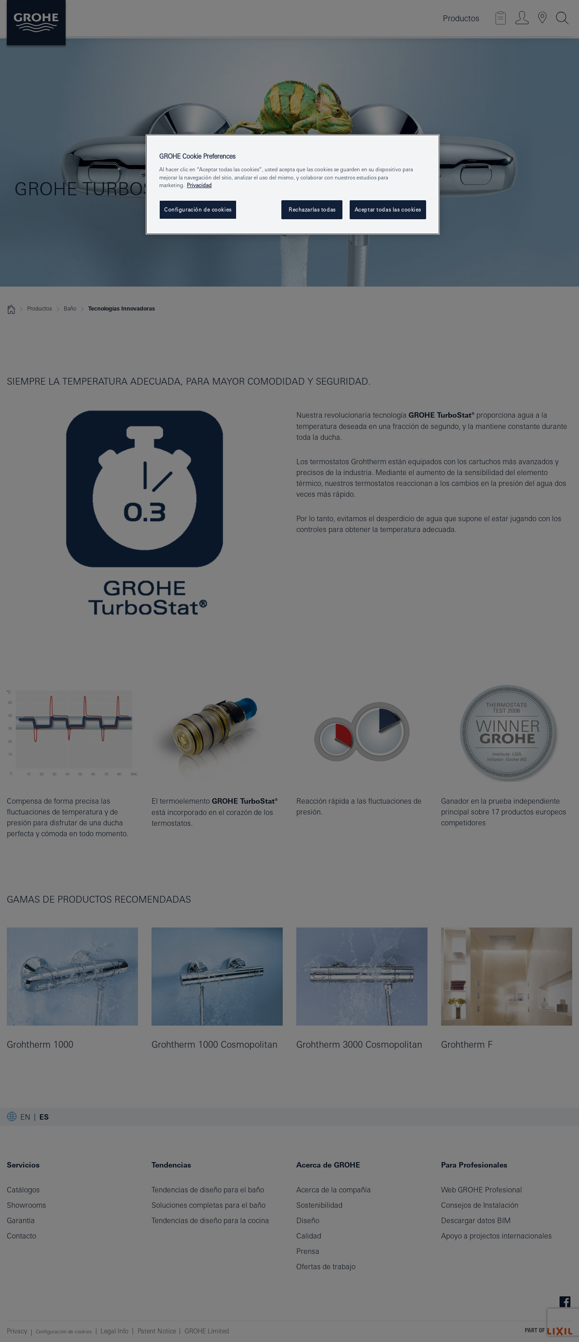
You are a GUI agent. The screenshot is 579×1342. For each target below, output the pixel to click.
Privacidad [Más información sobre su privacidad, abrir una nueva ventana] (199, 185)
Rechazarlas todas (312, 209)
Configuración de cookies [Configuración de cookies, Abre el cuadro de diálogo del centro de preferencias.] (198, 209)
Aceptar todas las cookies (388, 209)
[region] (293, 184)
